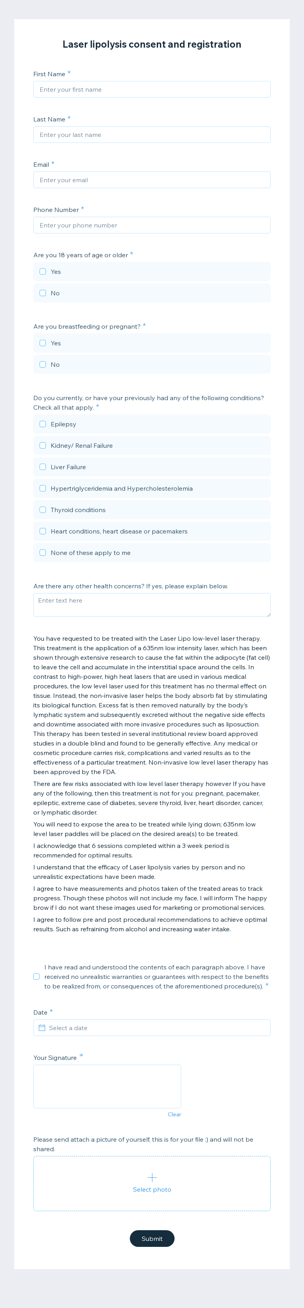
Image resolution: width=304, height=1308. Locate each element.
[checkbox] (152, 272)
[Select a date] (157, 1028)
